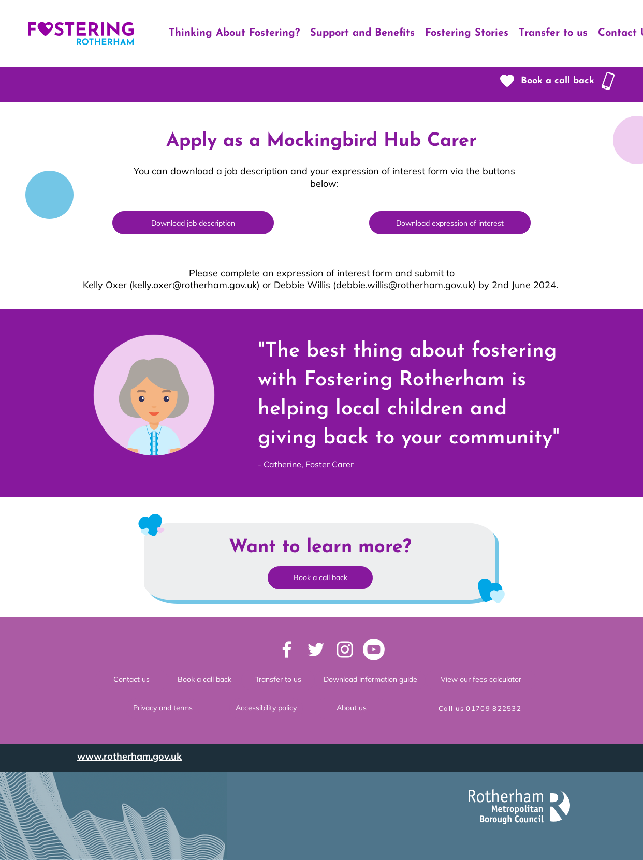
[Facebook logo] (287, 649)
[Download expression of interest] (450, 222)
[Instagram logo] (345, 649)
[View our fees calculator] (481, 680)
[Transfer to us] (278, 680)
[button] (557, 81)
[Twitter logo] (316, 649)
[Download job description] (193, 222)
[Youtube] (374, 649)
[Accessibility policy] (266, 708)
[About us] (351, 708)
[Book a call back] (204, 680)
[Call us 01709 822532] (481, 708)
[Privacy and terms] (162, 708)
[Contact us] (131, 680)
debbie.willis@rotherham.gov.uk (404, 285)
